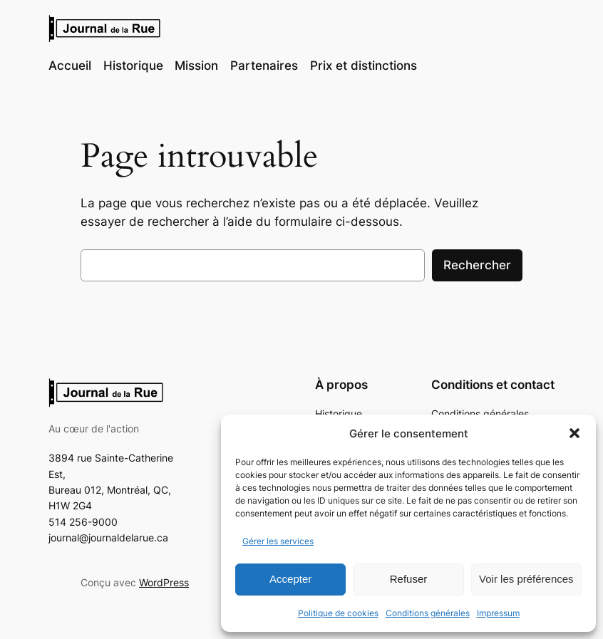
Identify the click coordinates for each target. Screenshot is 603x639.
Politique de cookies (338, 613)
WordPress (164, 582)
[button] (574, 433)
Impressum (498, 613)
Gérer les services (278, 541)
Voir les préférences (526, 579)
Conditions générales (428, 613)
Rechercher (477, 265)
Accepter (290, 579)
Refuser (409, 579)
